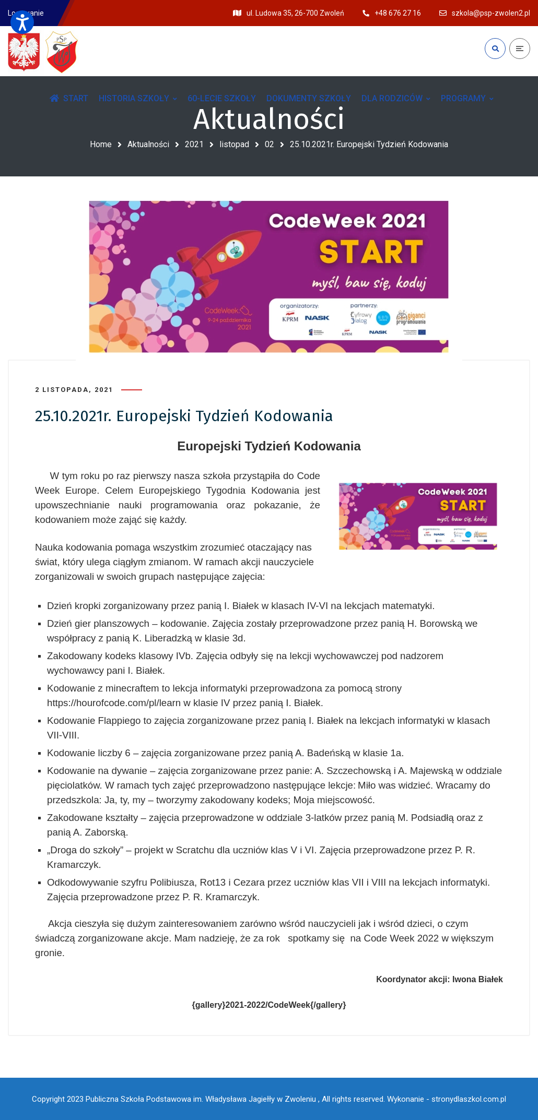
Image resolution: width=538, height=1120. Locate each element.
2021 (194, 144)
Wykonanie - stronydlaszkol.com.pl (446, 1099)
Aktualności (148, 144)
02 (269, 144)
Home (101, 144)
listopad (234, 144)
